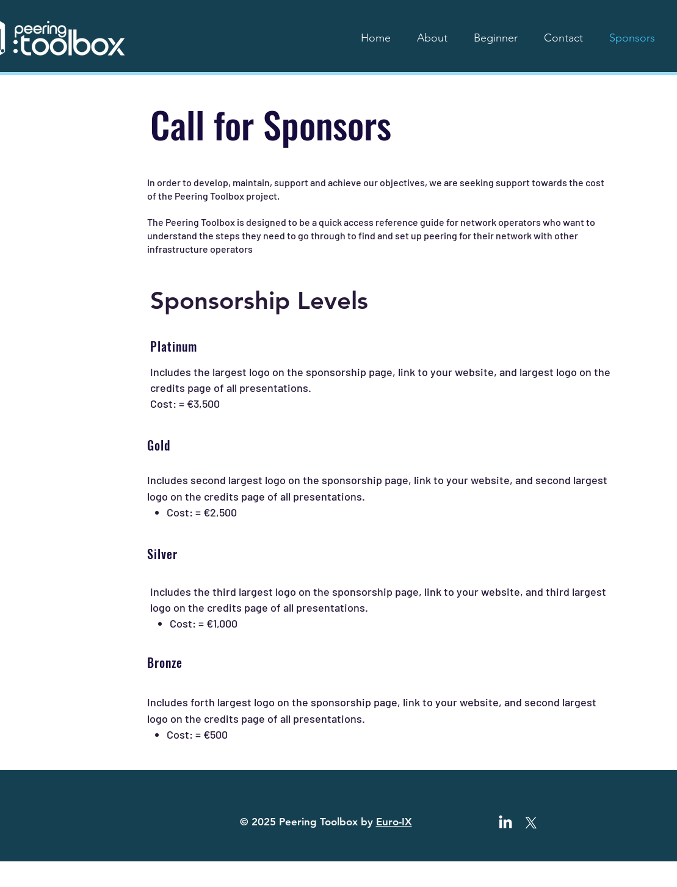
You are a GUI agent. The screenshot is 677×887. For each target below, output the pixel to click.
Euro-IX (394, 822)
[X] (531, 823)
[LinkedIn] (505, 823)
